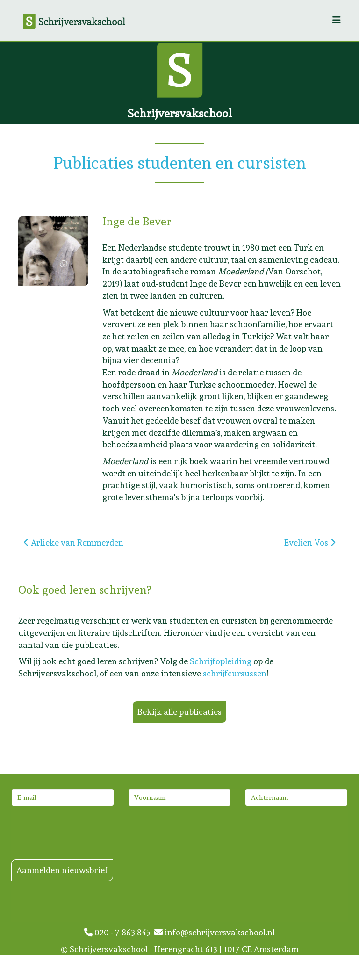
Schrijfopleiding (220, 661)
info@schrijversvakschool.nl (214, 932)
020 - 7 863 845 (119, 932)
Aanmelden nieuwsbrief (62, 870)
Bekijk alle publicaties (179, 712)
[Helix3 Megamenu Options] (336, 20)
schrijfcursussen (234, 673)
